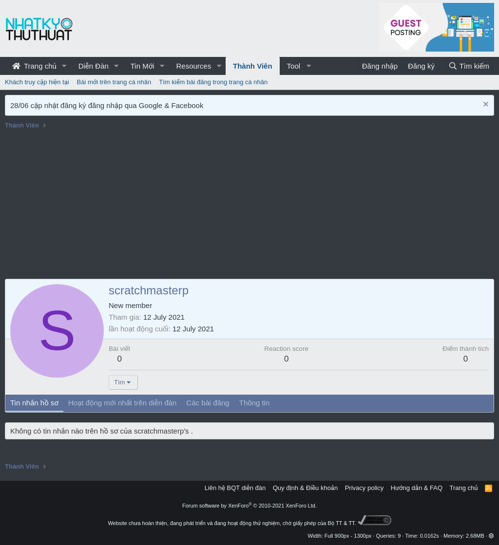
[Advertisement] (249, 206)
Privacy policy (364, 487)
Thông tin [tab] (254, 403)
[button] (64, 66)
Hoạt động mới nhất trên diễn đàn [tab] (122, 403)
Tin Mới (142, 66)
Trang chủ (34, 66)
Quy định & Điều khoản (305, 487)
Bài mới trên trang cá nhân (114, 82)
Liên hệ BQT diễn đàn (235, 487)
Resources (193, 66)
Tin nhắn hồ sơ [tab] (34, 403)
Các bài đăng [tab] (207, 403)
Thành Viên (252, 66)
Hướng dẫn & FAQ (416, 487)
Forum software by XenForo (249, 506)
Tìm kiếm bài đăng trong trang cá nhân (213, 82)
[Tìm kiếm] (468, 66)
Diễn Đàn (93, 66)
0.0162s (429, 536)
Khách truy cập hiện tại (37, 82)
